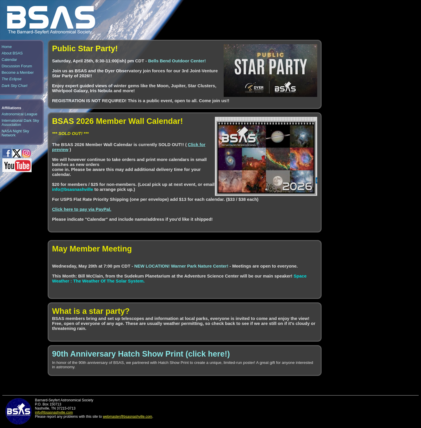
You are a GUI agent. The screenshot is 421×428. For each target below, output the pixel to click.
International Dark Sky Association (20, 122)
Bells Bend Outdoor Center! (177, 60)
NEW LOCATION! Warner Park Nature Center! (182, 265)
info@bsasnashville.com (54, 412)
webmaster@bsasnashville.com (127, 417)
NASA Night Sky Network (15, 133)
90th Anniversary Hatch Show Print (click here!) (141, 354)
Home (7, 46)
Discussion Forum (17, 66)
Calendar (9, 59)
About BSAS (12, 53)
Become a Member (18, 72)
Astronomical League (19, 114)
